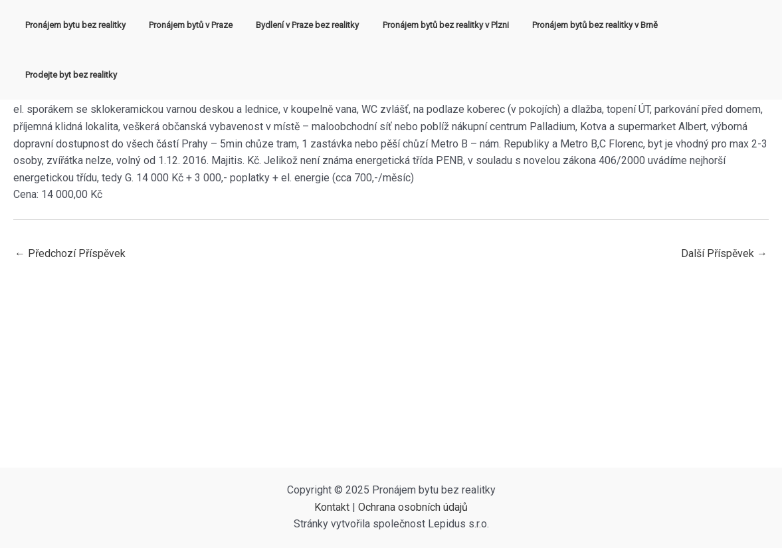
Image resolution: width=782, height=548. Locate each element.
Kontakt (331, 507)
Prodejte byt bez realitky (703, 25)
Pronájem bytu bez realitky (83, 25)
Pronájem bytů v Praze (192, 25)
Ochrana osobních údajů (413, 507)
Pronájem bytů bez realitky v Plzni (434, 25)
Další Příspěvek (724, 253)
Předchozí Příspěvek (70, 253)
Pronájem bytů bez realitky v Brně (577, 25)
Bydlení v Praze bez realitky (302, 25)
